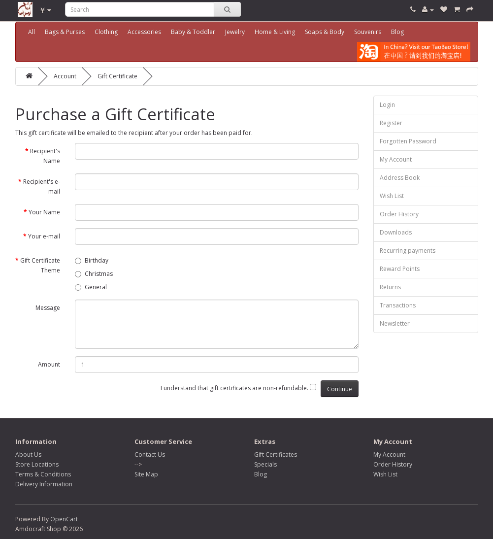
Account (65, 76)
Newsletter (395, 323)
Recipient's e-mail (41, 186)
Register (391, 123)
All (31, 32)
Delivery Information (43, 484)
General (91, 287)
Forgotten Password (408, 141)
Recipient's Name (45, 156)
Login (387, 105)
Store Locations (37, 464)
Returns (390, 287)
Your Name (44, 212)
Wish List (392, 196)
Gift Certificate (117, 76)
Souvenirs (367, 32)
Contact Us (149, 454)
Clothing (106, 32)
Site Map (146, 474)
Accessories (144, 32)
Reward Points (400, 269)
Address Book (400, 177)
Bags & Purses (65, 32)
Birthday (91, 260)
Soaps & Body (324, 32)
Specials (265, 464)
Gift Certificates (275, 454)
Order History (399, 214)
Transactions (398, 305)
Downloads (396, 232)
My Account (396, 159)
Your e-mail (44, 236)
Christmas (94, 274)
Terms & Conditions (43, 474)
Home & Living (275, 32)
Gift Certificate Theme (40, 265)
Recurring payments (407, 250)
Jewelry (235, 32)
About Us (28, 454)
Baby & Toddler (193, 32)
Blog (397, 32)
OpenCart (64, 519)
